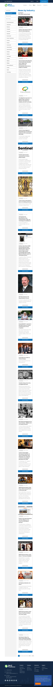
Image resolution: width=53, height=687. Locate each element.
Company (29, 665)
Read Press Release (25, 44)
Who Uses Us (29, 668)
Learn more (47, 679)
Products (21, 665)
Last (33, 655)
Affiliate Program (22, 672)
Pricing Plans (22, 667)
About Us (28, 667)
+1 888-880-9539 (8, 1)
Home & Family (9, 47)
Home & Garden (9, 49)
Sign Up (32, 1)
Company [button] (25, 5)
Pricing (30, 5)
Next (29, 655)
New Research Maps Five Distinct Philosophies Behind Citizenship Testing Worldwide (25, 638)
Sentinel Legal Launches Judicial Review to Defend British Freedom (24, 156)
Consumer (8, 31)
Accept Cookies (37, 683)
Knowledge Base (37, 667)
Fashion (8, 42)
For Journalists (36, 671)
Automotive (9, 24)
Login (37, 1)
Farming (8, 40)
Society (8, 67)
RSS (35, 668)
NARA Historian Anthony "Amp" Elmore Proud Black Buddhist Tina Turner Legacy (25, 613)
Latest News (8, 10)
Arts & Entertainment (10, 22)
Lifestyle (8, 58)
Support (43, 665)
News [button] (34, 5)
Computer (8, 29)
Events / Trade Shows (10, 38)
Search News (8, 18)
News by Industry (9, 13)
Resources (36, 665)
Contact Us (45, 5)
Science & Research (10, 65)
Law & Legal (9, 56)
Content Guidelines (45, 668)
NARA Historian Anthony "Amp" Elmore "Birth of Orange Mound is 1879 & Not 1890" (25, 489)
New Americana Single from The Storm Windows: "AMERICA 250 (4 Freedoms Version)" (25, 423)
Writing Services (22, 671)
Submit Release (44, 1)
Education (8, 33)
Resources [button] (39, 5)
